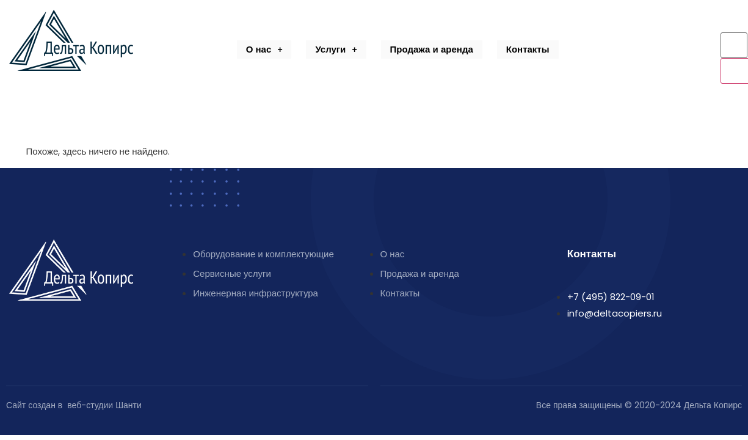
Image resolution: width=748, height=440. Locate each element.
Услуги (336, 49)
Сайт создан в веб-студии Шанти (74, 405)
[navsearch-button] (726, 23)
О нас (264, 49)
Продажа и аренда (431, 49)
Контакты (528, 49)
